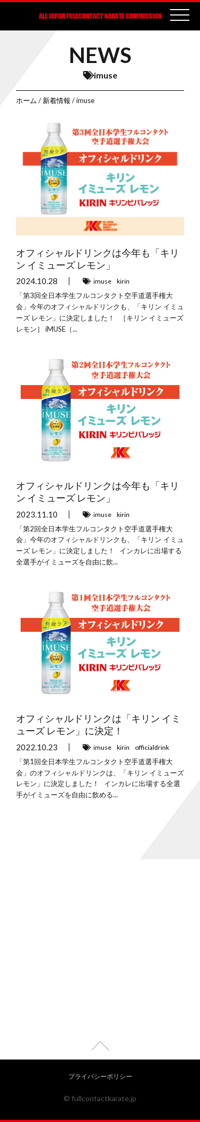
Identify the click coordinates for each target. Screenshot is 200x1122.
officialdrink (152, 747)
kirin (123, 281)
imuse (102, 281)
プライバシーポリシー (100, 1076)
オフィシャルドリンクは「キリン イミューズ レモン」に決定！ (98, 724)
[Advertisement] (100, 959)
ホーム (26, 100)
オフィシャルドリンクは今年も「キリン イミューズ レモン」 (97, 259)
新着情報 (56, 100)
